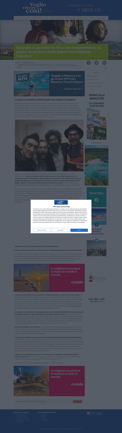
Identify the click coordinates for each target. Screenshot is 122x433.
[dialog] (61, 216)
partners (41, 209)
